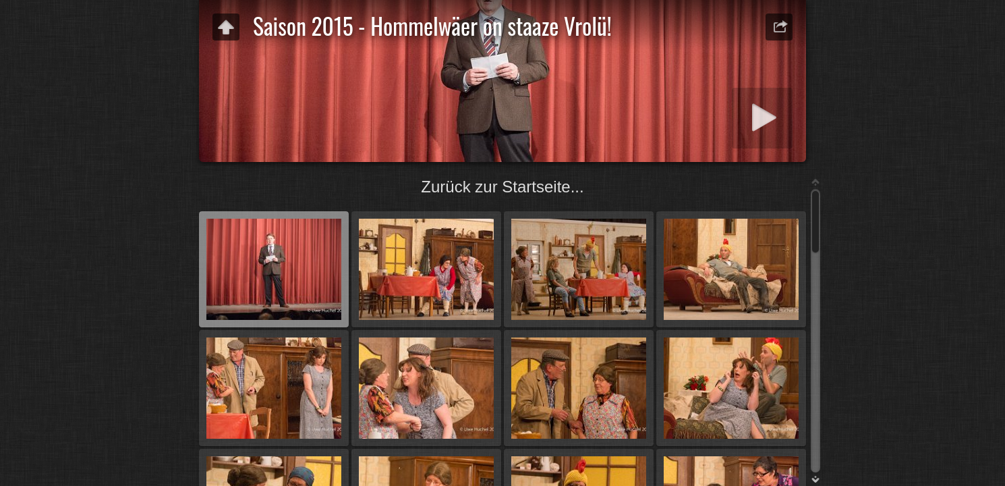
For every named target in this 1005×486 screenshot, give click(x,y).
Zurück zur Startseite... (502, 187)
